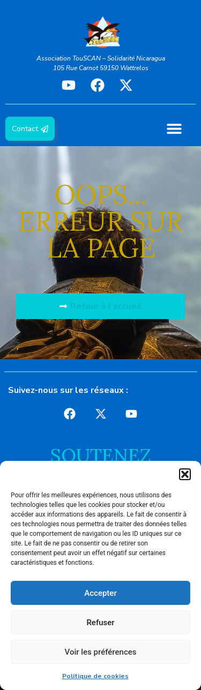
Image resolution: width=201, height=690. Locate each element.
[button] (185, 474)
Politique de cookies (95, 676)
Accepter (100, 593)
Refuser (100, 622)
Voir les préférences (101, 652)
